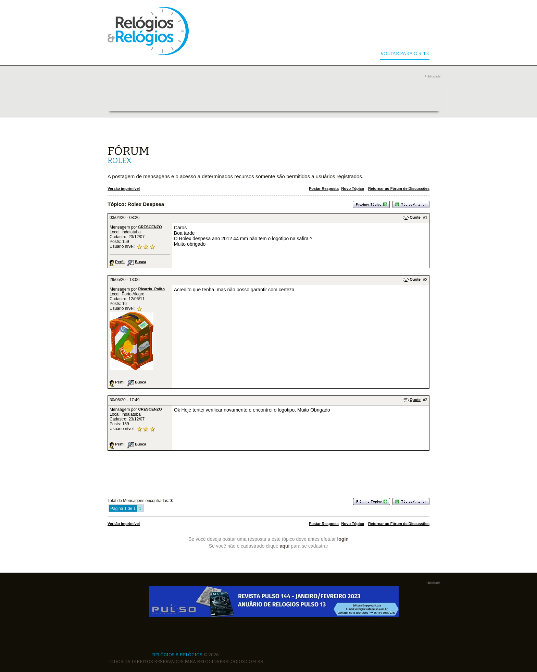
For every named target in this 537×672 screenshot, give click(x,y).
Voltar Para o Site (404, 54)
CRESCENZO (150, 227)
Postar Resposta (324, 188)
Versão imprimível (124, 188)
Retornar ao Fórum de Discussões (398, 188)
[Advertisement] (274, 95)
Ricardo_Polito (151, 289)
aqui (285, 546)
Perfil (120, 262)
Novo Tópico (352, 188)
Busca (140, 262)
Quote (415, 217)
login (342, 539)
